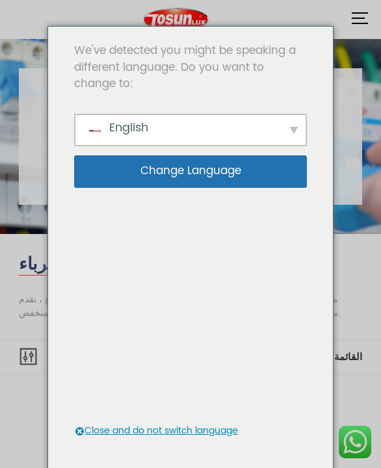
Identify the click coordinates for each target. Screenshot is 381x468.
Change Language (190, 171)
